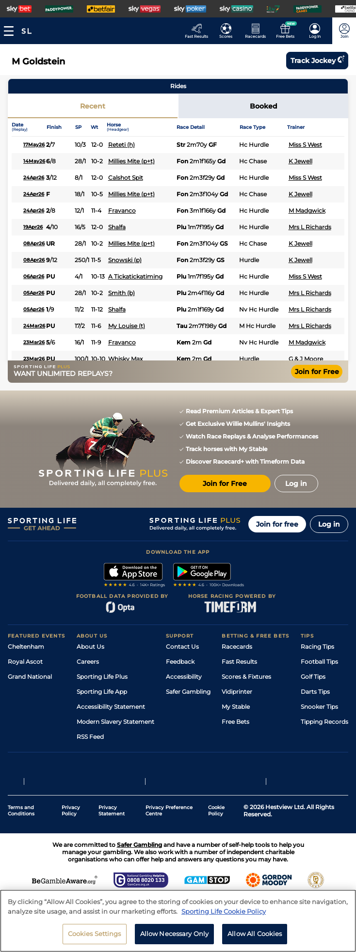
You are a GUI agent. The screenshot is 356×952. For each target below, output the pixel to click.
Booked (263, 106)
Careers (88, 661)
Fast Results (239, 661)
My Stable (236, 706)
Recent (92, 106)
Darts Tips (315, 691)
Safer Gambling (188, 691)
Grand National (30, 676)
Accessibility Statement (111, 706)
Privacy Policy (71, 810)
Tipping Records (324, 721)
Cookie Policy (216, 810)
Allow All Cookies (254, 937)
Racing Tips (317, 646)
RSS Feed (90, 736)
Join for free (277, 524)
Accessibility (184, 676)
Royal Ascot (25, 661)
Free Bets (235, 721)
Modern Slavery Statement (115, 721)
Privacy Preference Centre (169, 810)
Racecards (237, 646)
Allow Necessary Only (174, 937)
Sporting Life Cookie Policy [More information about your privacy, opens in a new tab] (223, 914)
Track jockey (317, 60)
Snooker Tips (319, 706)
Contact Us (182, 646)
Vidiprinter (237, 691)
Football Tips (319, 661)
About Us (90, 646)
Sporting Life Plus (102, 676)
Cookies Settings (94, 937)
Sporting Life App (102, 691)
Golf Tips (313, 676)
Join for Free (317, 371)
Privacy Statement (111, 810)
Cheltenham (26, 646)
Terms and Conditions (21, 810)
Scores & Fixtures (246, 676)
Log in (329, 524)
